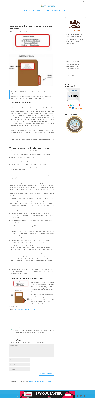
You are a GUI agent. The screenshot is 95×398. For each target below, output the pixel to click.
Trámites (18, 31)
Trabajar (46, 10)
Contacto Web (71, 75)
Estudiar (38, 10)
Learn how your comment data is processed (40, 381)
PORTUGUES (13, 392)
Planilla (27, 169)
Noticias (25, 10)
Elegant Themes (20, 396)
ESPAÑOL (20, 392)
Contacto (66, 10)
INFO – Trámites (55, 10)
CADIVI (15, 309)
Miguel (12, 31)
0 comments (24, 31)
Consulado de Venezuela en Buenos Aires (28, 309)
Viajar (31, 10)
